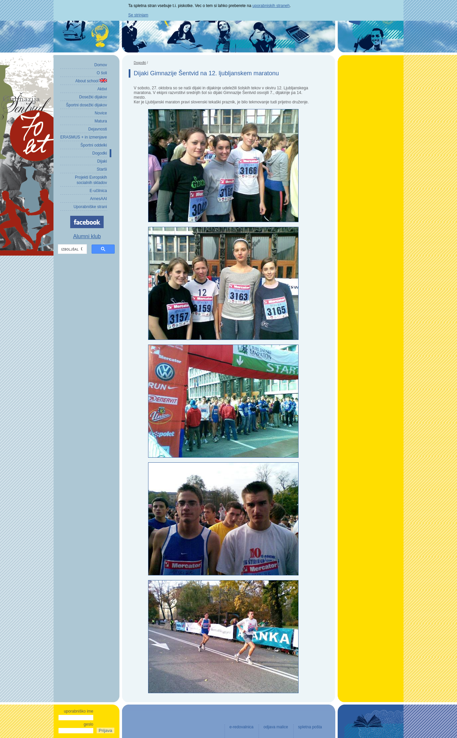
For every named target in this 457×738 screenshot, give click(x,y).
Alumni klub (87, 236)
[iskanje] (71, 249)
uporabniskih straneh (271, 5)
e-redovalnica (241, 727)
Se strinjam (138, 15)
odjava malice (275, 727)
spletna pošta (310, 727)
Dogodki (140, 63)
